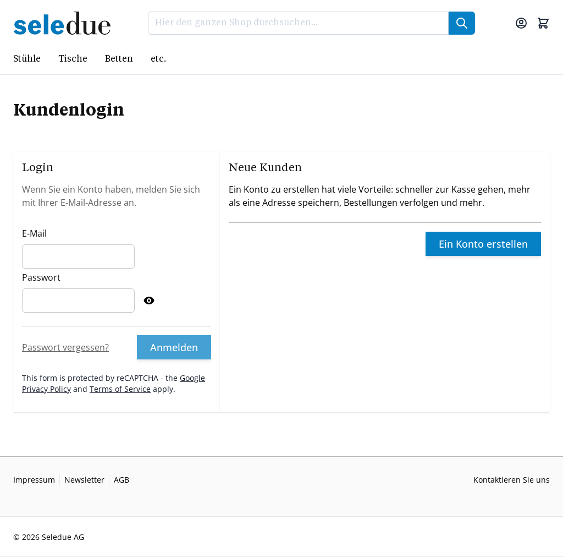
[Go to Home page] (65, 23)
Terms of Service (120, 389)
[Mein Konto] (521, 23)
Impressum (34, 479)
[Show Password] (149, 300)
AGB (121, 479)
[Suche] (462, 23)
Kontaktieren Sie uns (511, 479)
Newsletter (84, 479)
